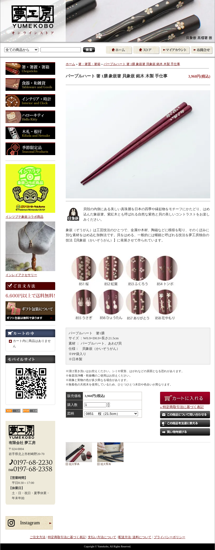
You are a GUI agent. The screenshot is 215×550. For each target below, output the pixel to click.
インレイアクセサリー (21, 275)
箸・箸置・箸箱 (89, 64)
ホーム (70, 64)
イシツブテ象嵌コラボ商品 (24, 217)
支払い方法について (102, 537)
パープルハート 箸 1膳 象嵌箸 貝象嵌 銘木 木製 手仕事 (146, 64)
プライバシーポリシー (169, 537)
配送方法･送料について (134, 537)
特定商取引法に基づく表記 (67, 537)
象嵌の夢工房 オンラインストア (33, 33)
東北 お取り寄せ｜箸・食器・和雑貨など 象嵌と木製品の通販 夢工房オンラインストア (33, 18)
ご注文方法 (37, 537)
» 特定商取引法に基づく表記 (182, 407)
